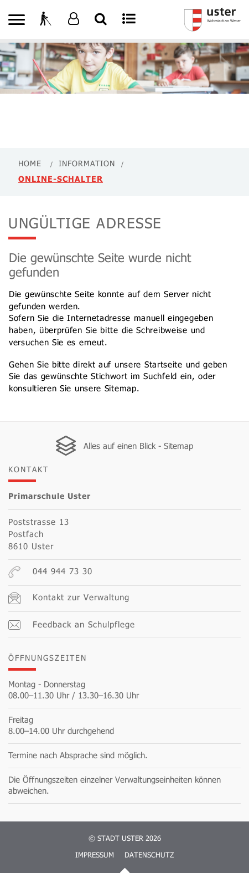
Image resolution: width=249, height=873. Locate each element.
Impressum (94, 854)
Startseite (163, 364)
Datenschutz (149, 854)
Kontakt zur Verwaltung (68, 598)
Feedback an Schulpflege (71, 624)
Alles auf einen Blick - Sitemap (138, 446)
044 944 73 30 (50, 572)
